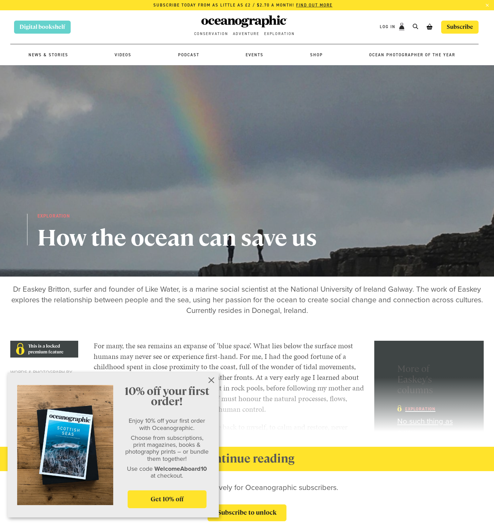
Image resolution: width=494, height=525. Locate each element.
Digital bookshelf (42, 27)
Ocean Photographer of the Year (412, 55)
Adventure (246, 33)
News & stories (48, 55)
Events (254, 55)
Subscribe (460, 27)
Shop (316, 55)
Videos (123, 55)
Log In (388, 27)
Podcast (188, 55)
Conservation (211, 33)
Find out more (314, 5)
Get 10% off (167, 499)
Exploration (279, 33)
